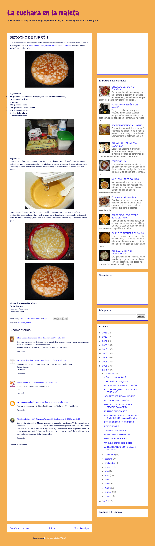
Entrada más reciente (20, 528)
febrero (108, 492)
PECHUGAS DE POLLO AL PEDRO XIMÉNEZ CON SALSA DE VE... (121, 416)
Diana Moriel (22, 382)
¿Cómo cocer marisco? (115, 377)
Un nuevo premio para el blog (118, 443)
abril (107, 483)
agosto (108, 467)
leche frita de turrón (36, 45)
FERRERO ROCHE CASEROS (119, 422)
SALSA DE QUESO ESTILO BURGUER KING (125, 216)
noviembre (110, 454)
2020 (105, 345)
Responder (21, 351)
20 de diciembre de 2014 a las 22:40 (54, 402)
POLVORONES (111, 426)
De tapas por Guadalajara (124, 197)
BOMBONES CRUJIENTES (117, 434)
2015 (105, 366)
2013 (105, 501)
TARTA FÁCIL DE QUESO (116, 381)
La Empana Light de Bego (28, 402)
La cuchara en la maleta (43, 13)
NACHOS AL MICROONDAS (125, 179)
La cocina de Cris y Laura (28, 360)
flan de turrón (65, 45)
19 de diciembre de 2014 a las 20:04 (43, 382)
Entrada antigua (81, 528)
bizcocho (21, 322)
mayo (107, 479)
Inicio (52, 528)
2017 (105, 357)
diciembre (110, 373)
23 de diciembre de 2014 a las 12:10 (65, 419)
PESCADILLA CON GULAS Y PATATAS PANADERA (118, 405)
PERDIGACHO (119, 161)
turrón (28, 322)
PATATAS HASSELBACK (116, 438)
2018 (105, 353)
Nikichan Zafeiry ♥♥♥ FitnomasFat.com (34, 419)
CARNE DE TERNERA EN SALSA (128, 233)
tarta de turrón (51, 45)
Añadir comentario (19, 444)
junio (107, 475)
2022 (105, 337)
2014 (105, 370)
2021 (105, 341)
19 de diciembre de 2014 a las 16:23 (54, 360)
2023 (105, 332)
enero (108, 496)
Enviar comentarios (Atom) (55, 538)
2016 (105, 361)
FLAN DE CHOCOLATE (115, 411)
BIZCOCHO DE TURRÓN (116, 400)
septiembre (110, 463)
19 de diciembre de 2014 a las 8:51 (51, 338)
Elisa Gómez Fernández (27, 338)
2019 (105, 349)
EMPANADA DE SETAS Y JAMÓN (120, 385)
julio (107, 471)
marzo (108, 488)
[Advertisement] (122, 53)
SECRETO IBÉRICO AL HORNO (127, 125)
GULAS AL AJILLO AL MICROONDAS (122, 252)
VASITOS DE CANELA (115, 430)
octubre (108, 459)
